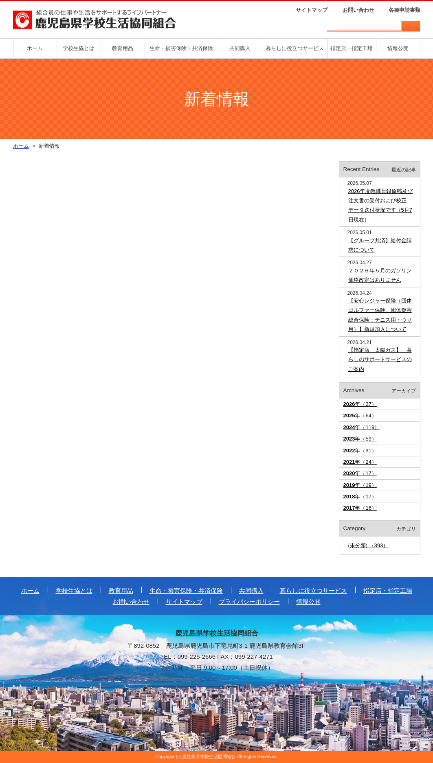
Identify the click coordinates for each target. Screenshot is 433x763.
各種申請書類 (404, 10)
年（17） (360, 473)
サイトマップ (311, 10)
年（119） (361, 427)
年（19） (360, 485)
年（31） (360, 450)
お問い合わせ (358, 10)
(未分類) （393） (368, 545)
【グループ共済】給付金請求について (380, 245)
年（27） (360, 404)
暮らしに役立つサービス (295, 48)
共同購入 (240, 48)
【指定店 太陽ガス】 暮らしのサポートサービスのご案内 (380, 359)
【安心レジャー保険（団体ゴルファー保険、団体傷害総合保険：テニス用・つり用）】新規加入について (380, 315)
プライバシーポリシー (249, 601)
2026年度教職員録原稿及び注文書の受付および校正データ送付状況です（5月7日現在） (380, 205)
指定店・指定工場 (351, 48)
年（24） (360, 462)
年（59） (360, 439)
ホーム (35, 48)
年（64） (360, 415)
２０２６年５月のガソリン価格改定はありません (380, 275)
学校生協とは (79, 48)
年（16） (360, 508)
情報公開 (398, 48)
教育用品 (122, 48)
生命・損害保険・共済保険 (181, 48)
